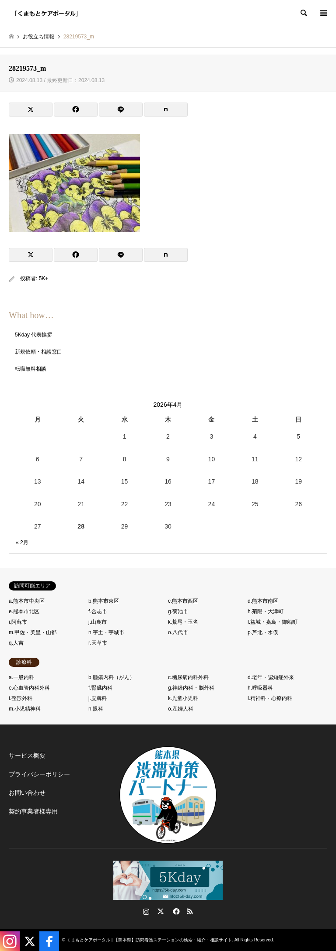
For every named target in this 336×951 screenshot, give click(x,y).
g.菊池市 (178, 611)
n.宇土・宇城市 (106, 632)
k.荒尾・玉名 (183, 622)
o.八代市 (178, 632)
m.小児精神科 (25, 709)
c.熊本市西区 (183, 601)
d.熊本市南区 (263, 601)
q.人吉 (16, 643)
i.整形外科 (20, 698)
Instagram (146, 911)
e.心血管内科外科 (29, 688)
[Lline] (121, 110)
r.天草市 (97, 643)
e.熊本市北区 (24, 611)
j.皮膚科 (97, 698)
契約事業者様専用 (33, 811)
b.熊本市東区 (103, 601)
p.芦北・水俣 (263, 632)
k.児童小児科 (183, 698)
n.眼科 (95, 709)
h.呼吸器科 (260, 688)
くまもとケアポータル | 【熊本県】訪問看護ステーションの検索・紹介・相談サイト (149, 939)
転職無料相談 (30, 369)
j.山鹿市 (97, 622)
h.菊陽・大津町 (266, 611)
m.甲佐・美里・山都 (32, 632)
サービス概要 (27, 755)
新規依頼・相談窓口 (38, 352)
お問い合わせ (27, 792)
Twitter (161, 911)
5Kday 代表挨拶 (33, 335)
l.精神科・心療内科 (270, 698)
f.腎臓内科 (100, 688)
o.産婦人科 (180, 709)
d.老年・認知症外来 (271, 677)
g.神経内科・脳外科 (191, 688)
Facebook (175, 911)
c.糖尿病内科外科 (188, 677)
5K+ (44, 278)
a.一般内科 (21, 677)
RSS (190, 911)
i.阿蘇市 (18, 622)
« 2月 (22, 542)
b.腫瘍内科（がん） (111, 677)
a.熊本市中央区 (27, 601)
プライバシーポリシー (39, 774)
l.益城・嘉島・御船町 (273, 622)
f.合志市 (97, 611)
